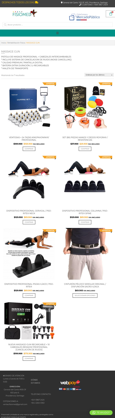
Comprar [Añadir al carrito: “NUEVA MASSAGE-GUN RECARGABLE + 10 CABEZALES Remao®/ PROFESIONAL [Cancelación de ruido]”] (29, 358)
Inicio (3, 43)
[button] (57, 33)
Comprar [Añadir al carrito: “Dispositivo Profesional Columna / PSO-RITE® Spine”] (85, 222)
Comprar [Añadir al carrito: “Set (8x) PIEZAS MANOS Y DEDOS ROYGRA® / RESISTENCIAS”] (85, 149)
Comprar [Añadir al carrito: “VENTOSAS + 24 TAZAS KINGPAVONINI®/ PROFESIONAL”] (29, 149)
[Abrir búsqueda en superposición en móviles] (58, 24)
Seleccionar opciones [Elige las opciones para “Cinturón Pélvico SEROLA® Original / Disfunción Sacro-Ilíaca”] (85, 295)
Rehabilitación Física (16, 43)
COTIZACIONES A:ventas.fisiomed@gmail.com (15, 402)
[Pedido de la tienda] (99, 75)
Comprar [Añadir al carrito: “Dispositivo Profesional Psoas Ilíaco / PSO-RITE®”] (29, 295)
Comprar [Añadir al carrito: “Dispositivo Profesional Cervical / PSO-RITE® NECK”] (29, 222)
